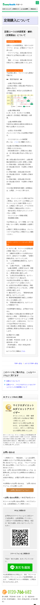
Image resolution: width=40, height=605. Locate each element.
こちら (16, 142)
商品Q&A (33, 9)
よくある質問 (24, 9)
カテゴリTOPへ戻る (31, 363)
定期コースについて (13, 381)
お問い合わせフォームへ (20, 490)
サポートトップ (6, 9)
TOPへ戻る (18, 363)
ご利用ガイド (15, 9)
